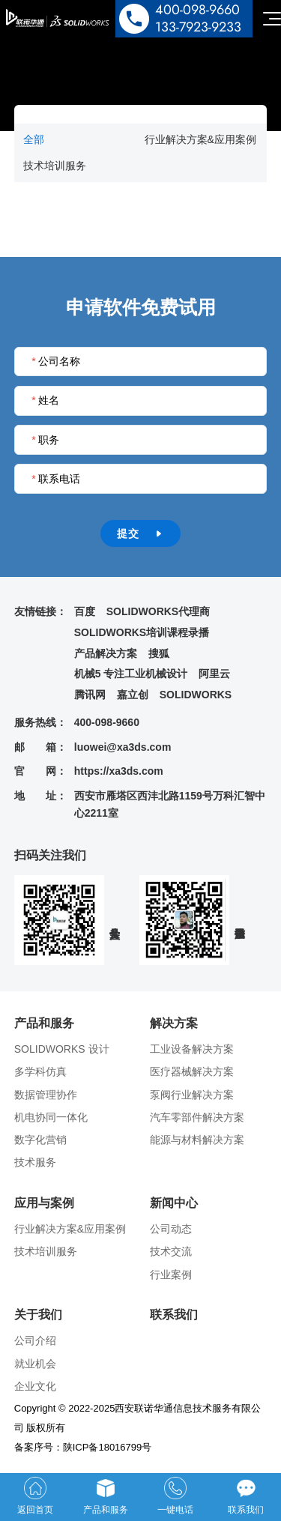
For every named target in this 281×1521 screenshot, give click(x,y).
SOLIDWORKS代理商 (158, 611)
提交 (140, 533)
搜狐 (158, 653)
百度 (84, 611)
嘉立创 (132, 695)
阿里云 (214, 674)
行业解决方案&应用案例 (200, 139)
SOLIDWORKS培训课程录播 (141, 632)
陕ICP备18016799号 (107, 1447)
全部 (33, 139)
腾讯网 (90, 695)
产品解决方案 (105, 653)
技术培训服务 (54, 166)
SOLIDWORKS (196, 695)
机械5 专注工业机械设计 (131, 674)
